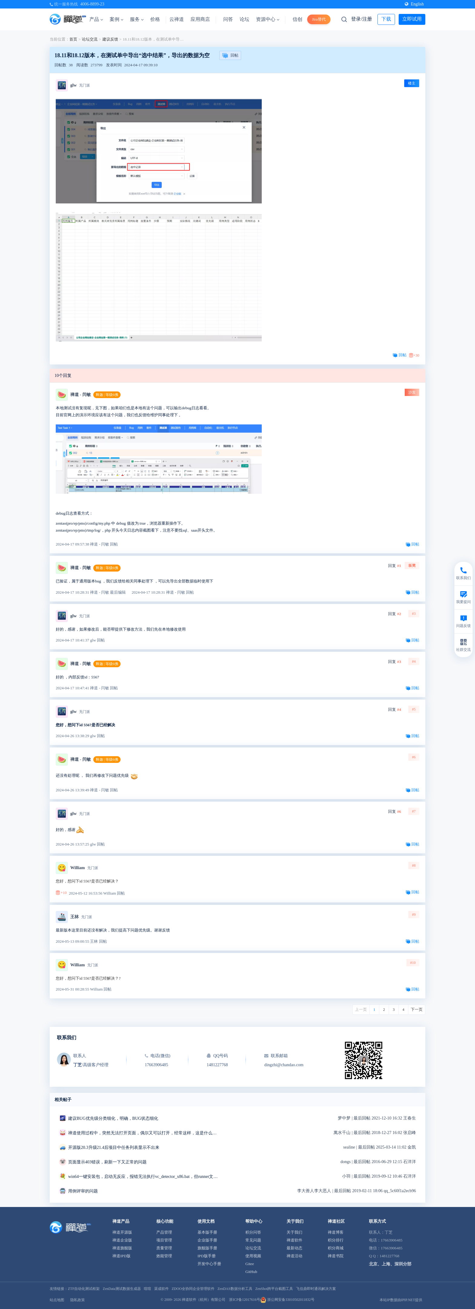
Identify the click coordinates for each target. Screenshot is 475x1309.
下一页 (417, 1009)
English (414, 4)
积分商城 (336, 1248)
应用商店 (200, 19)
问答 (228, 19)
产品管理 (164, 1232)
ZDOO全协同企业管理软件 (193, 1289)
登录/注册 (361, 18)
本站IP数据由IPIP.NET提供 (401, 1300)
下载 (386, 18)
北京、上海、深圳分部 (390, 1264)
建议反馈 (110, 39)
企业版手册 (207, 1240)
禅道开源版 (122, 1232)
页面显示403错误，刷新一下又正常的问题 (107, 1162)
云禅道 (176, 19)
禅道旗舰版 (122, 1248)
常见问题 (253, 1240)
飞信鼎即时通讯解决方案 (316, 1289)
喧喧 (147, 1289)
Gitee (249, 1263)
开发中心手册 (209, 1263)
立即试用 (412, 18)
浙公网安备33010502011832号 (287, 1299)
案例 (116, 19)
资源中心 (267, 19)
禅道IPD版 (121, 1256)
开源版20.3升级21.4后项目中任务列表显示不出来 (113, 1147)
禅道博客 (336, 1232)
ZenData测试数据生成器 (122, 1289)
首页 (73, 39)
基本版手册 (207, 1232)
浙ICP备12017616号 (244, 1299)
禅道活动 (294, 1256)
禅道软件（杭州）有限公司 (203, 1299)
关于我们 (294, 1232)
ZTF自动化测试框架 (84, 1289)
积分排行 (336, 1240)
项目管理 (164, 1240)
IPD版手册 (207, 1256)
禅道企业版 (122, 1240)
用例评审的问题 (83, 1191)
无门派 (84, 85)
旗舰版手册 (207, 1248)
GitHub (251, 1271)
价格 (155, 19)
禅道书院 (336, 1256)
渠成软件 (161, 1289)
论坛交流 (90, 39)
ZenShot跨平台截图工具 (274, 1289)
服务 (137, 19)
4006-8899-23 (92, 4)
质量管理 (164, 1248)
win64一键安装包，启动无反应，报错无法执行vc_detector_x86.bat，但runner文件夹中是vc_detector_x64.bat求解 (144, 1176)
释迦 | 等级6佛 (107, 395)
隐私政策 (77, 1300)
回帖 (230, 55)
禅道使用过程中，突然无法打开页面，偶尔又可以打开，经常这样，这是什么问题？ (144, 1133)
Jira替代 (319, 19)
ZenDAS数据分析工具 (235, 1289)
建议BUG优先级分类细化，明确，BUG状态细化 (113, 1118)
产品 (96, 19)
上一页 (361, 1009)
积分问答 (253, 1232)
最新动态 (294, 1248)
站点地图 (57, 1300)
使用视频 (253, 1256)
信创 (297, 19)
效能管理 (164, 1256)
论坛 (244, 19)
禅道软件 (294, 1240)
